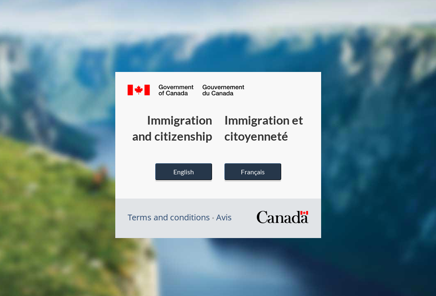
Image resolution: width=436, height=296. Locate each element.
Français (253, 172)
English (183, 172)
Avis (224, 217)
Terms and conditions (169, 217)
